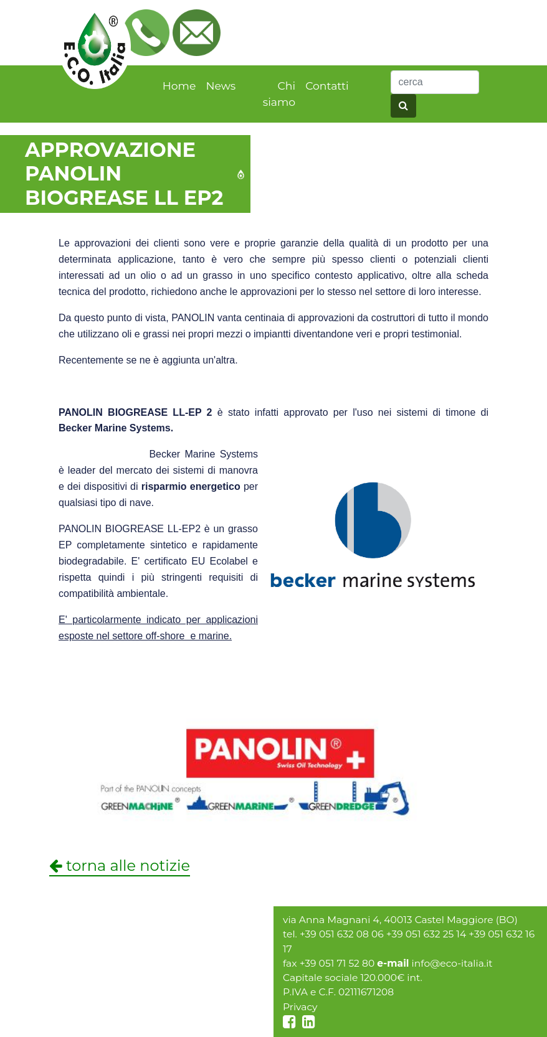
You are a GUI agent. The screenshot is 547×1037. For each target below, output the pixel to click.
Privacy (300, 1007)
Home (179, 85)
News (220, 85)
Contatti (327, 85)
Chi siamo (279, 93)
